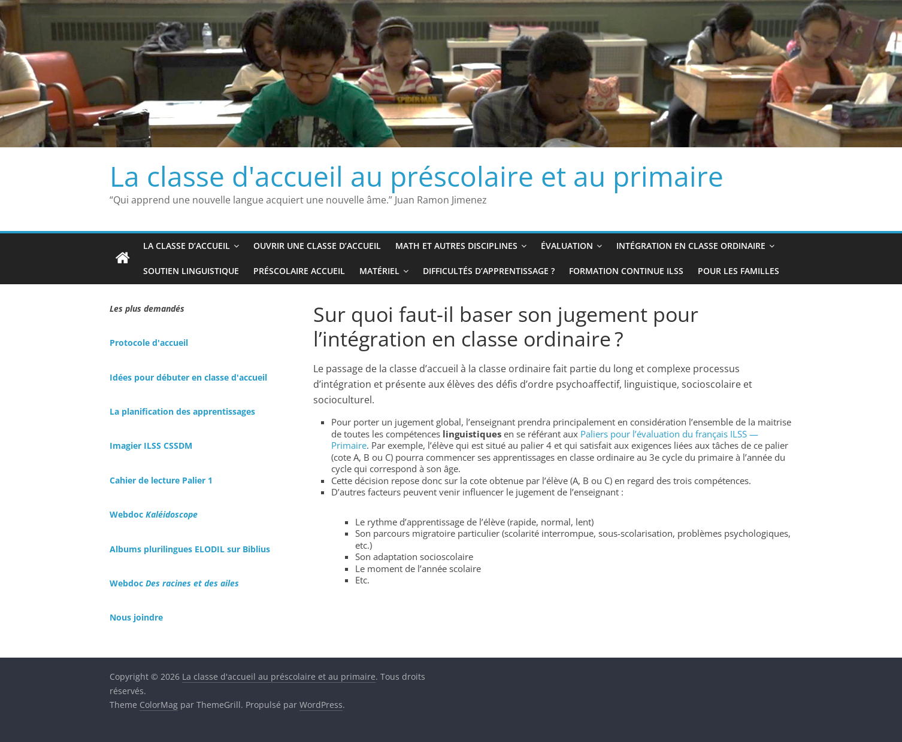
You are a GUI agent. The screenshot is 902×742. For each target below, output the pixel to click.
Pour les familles (738, 270)
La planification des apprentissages (182, 411)
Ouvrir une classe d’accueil (317, 245)
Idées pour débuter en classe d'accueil (188, 377)
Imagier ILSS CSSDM (151, 445)
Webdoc (154, 514)
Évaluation (567, 245)
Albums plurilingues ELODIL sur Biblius (190, 549)
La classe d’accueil (186, 245)
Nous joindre (136, 617)
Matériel (379, 270)
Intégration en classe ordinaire (690, 245)
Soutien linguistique (191, 270)
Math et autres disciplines (456, 245)
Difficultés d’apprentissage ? (489, 270)
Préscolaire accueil (299, 270)
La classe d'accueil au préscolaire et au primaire (417, 175)
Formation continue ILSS (626, 270)
